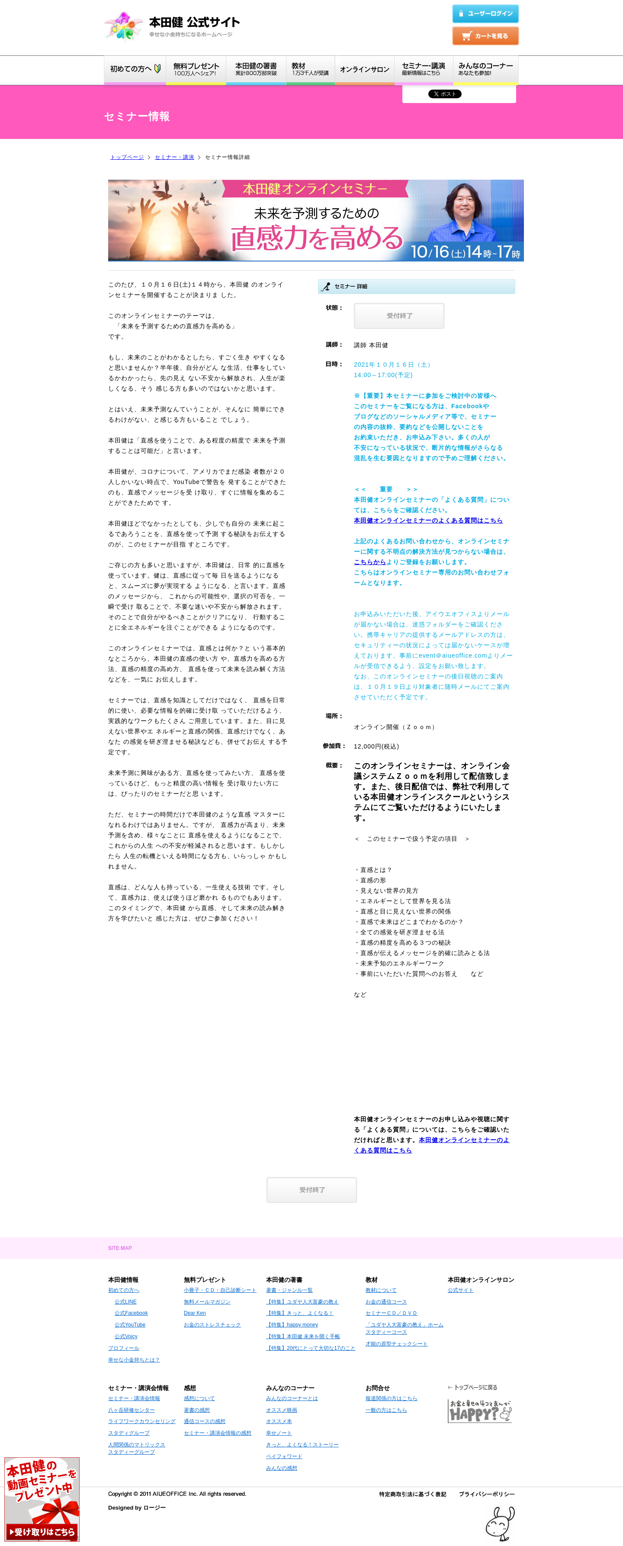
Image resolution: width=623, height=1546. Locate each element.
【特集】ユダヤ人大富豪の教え (302, 1302)
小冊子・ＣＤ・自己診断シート (220, 1290)
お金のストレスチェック (212, 1325)
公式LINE (126, 1302)
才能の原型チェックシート (397, 1344)
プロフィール (123, 1348)
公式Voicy (126, 1336)
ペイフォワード (284, 1456)
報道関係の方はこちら (391, 1398)
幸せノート (279, 1433)
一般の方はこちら (386, 1410)
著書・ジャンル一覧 (289, 1290)
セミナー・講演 (174, 157)
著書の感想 (197, 1410)
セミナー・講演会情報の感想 (217, 1433)
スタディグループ (129, 1433)
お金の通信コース (386, 1302)
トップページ (127, 157)
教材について (381, 1290)
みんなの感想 (281, 1468)
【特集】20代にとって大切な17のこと (311, 1348)
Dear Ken (195, 1313)
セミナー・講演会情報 (134, 1398)
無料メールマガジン (207, 1302)
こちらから (370, 561)
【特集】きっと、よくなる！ (300, 1313)
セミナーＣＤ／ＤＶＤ (391, 1313)
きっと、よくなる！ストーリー (302, 1445)
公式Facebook (131, 1313)
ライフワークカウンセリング (142, 1421)
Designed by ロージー (137, 1507)
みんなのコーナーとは (292, 1398)
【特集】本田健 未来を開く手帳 (303, 1336)
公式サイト (461, 1290)
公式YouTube (130, 1325)
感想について (199, 1398)
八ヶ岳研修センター (131, 1410)
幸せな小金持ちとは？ (134, 1360)
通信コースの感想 (204, 1421)
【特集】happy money (292, 1325)
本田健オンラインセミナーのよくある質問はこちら (428, 520)
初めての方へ (123, 1290)
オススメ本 (279, 1421)
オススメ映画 (281, 1410)
